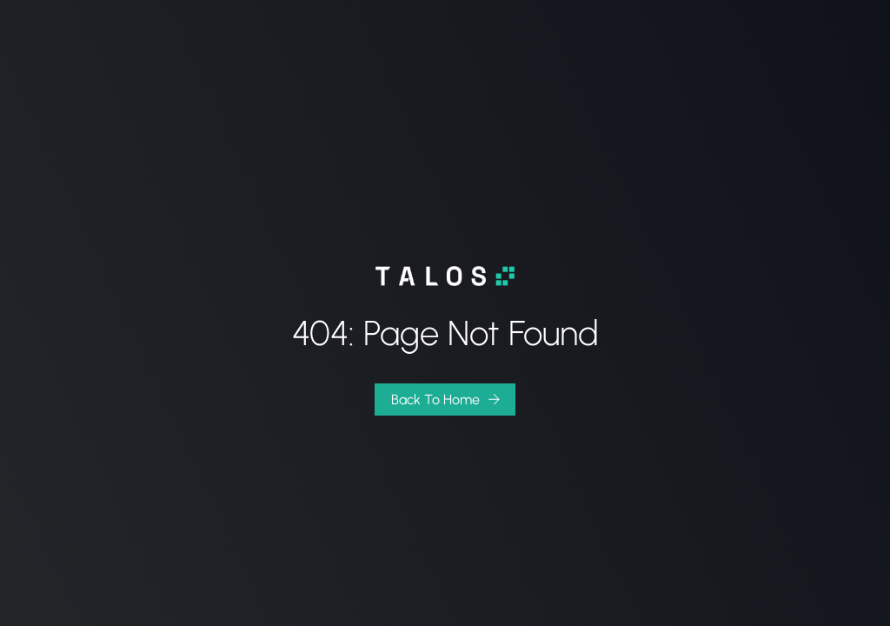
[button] (445, 399)
